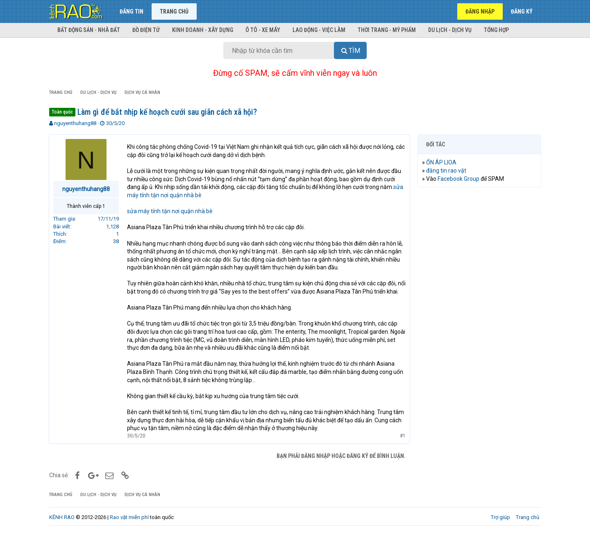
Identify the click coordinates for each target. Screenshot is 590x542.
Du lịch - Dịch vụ (450, 30)
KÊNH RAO (62, 525)
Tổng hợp (496, 30)
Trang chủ (174, 11)
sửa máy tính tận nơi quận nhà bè (170, 211)
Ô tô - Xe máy (262, 30)
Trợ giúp (500, 525)
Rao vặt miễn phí (129, 525)
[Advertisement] (479, 319)
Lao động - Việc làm (319, 30)
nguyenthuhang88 (75, 123)
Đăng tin (131, 11)
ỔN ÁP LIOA (442, 162)
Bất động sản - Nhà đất (88, 30)
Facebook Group (459, 178)
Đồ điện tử (146, 30)
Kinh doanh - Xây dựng (202, 30)
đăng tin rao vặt (447, 170)
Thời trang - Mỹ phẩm (387, 30)
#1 (402, 443)
